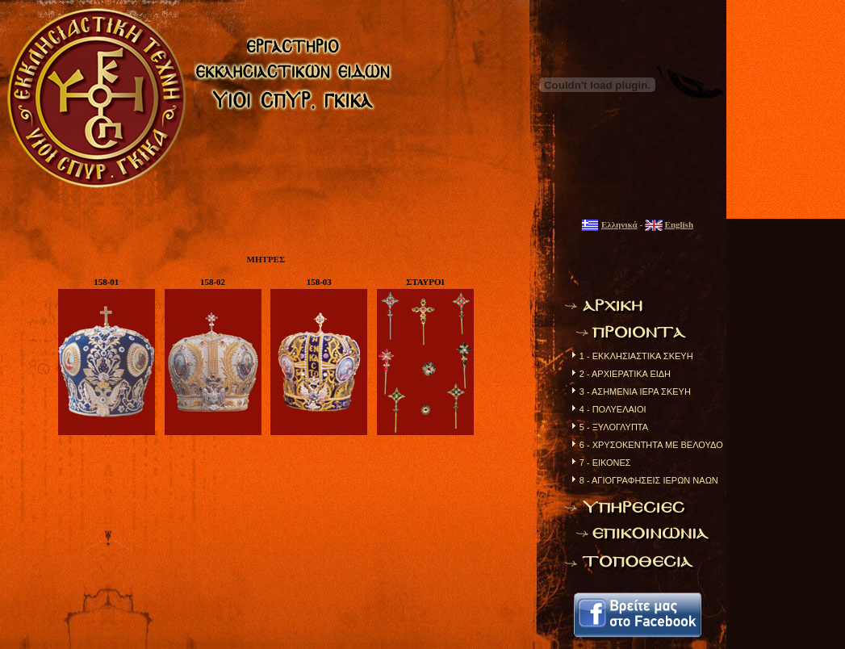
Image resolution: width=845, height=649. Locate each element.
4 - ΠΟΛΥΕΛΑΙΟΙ (612, 409)
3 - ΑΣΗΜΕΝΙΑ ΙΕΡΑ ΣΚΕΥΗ (635, 391)
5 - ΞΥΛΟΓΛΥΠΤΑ (613, 427)
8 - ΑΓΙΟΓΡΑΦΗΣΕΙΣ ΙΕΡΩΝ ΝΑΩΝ (648, 480)
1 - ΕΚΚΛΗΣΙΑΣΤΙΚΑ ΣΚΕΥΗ (636, 356)
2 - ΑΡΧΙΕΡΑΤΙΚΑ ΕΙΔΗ (625, 374)
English (679, 224)
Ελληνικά (619, 224)
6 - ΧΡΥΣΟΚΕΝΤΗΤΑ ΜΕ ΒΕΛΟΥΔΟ (651, 445)
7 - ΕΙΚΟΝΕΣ (605, 462)
